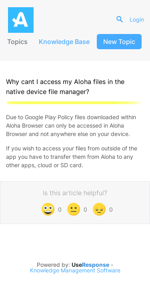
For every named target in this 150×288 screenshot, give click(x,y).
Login (137, 19)
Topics (17, 42)
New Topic (119, 42)
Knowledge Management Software (75, 270)
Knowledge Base (64, 42)
